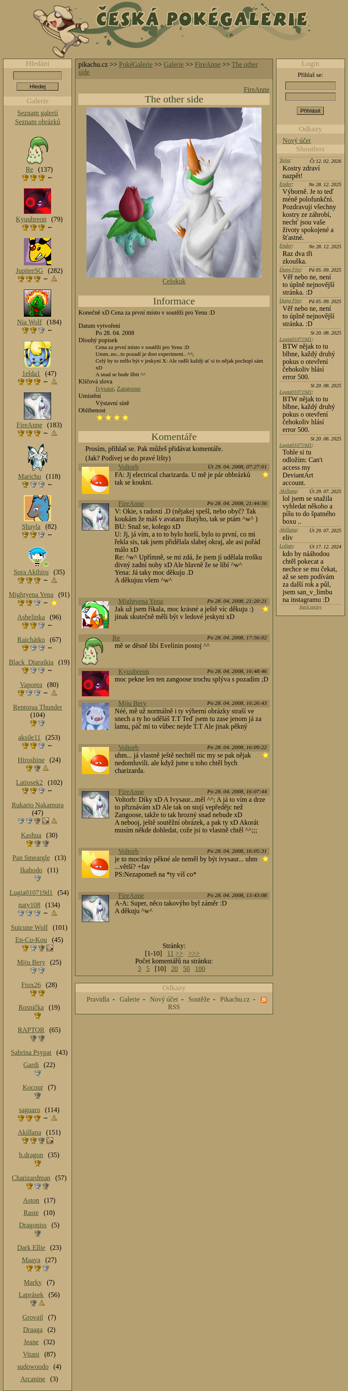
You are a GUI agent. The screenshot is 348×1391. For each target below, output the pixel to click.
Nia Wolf (29, 322)
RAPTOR (31, 1029)
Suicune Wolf (29, 927)
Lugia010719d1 (295, 339)
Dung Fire (290, 270)
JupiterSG (29, 270)
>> (179, 953)
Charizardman (31, 1177)
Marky (33, 1282)
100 (200, 968)
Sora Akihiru (31, 572)
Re (116, 638)
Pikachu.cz (235, 999)
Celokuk (173, 281)
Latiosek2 (29, 782)
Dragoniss (33, 1225)
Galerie (174, 64)
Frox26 (31, 984)
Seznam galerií (37, 112)
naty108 (29, 904)
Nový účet (296, 140)
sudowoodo (33, 1366)
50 (186, 968)
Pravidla (97, 999)
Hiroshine (30, 760)
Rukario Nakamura (37, 805)
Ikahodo (31, 870)
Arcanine (33, 1378)
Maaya (31, 1259)
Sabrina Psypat (31, 1052)
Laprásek (31, 1294)
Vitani (31, 1354)
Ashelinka (31, 617)
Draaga (33, 1329)
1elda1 (31, 373)
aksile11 (29, 737)
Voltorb (128, 467)
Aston (31, 1200)
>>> (194, 953)
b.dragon (31, 1154)
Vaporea (31, 684)
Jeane (31, 1342)
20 (174, 968)
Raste (31, 1212)
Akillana (288, 491)
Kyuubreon (133, 671)
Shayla (31, 526)
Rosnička (31, 1007)
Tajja (284, 160)
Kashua (31, 835)
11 (170, 953)
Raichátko (31, 639)
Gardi (31, 1064)
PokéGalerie (135, 64)
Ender (285, 184)
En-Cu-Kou (31, 939)
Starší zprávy (310, 607)
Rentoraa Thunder (38, 707)
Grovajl (33, 1317)
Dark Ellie (31, 1247)
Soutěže (199, 999)
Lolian (286, 546)
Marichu (29, 476)
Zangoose (129, 388)
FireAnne (208, 64)
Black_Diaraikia (31, 662)
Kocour (33, 1087)
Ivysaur (104, 388)
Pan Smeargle (31, 857)
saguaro (29, 1109)
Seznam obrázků (37, 121)
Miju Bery (132, 703)
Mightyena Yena (140, 601)
